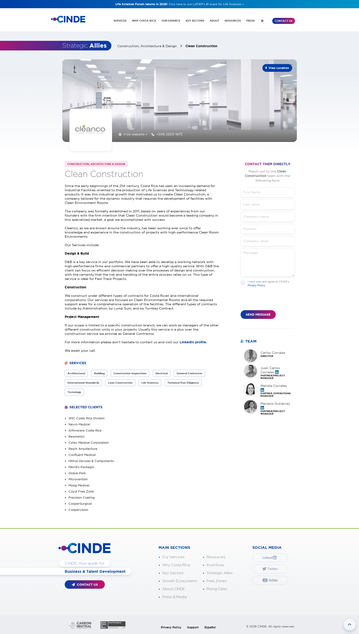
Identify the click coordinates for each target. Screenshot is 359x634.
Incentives (215, 565)
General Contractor (189, 373)
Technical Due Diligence (183, 382)
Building (99, 373)
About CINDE (173, 589)
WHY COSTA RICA (144, 20)
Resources (216, 557)
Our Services (173, 557)
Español (210, 627)
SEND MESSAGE (258, 314)
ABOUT (214, 20)
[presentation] (276, 301)
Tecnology (74, 392)
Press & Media (174, 597)
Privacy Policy (256, 285)
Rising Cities (217, 589)
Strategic (84, 46)
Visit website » (135, 134)
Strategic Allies (220, 573)
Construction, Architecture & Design (147, 46)
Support (193, 627)
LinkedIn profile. (193, 342)
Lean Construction (120, 382)
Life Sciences (150, 382)
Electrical (161, 373)
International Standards (83, 382)
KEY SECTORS (195, 20)
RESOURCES (233, 20)
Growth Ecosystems (179, 581)
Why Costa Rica (176, 565)
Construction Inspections (130, 373)
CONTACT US (283, 20)
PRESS (250, 20)
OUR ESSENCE (171, 20)
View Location (278, 67)
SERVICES (120, 20)
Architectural (76, 373)
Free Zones (217, 581)
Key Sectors (173, 573)
